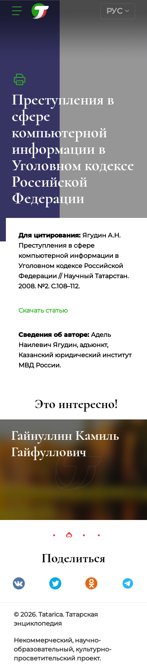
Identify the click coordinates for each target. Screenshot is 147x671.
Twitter (55, 583)
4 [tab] (98, 535)
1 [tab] (54, 535)
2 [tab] (69, 535)
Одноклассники (91, 583)
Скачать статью (43, 310)
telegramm (128, 583)
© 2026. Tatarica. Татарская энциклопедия (56, 619)
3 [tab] (84, 535)
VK (19, 583)
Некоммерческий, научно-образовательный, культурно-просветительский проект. (62, 649)
